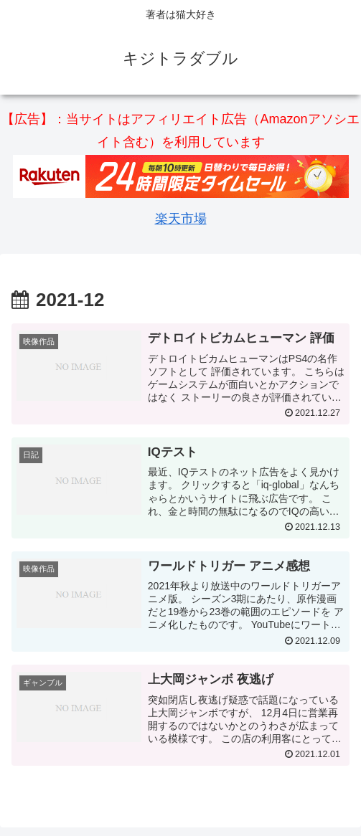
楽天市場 (181, 219)
